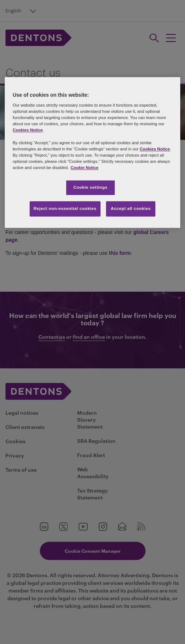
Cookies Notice (28, 130)
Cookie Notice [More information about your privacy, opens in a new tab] (84, 167)
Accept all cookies (131, 208)
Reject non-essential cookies (65, 208)
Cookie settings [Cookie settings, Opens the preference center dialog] (90, 187)
